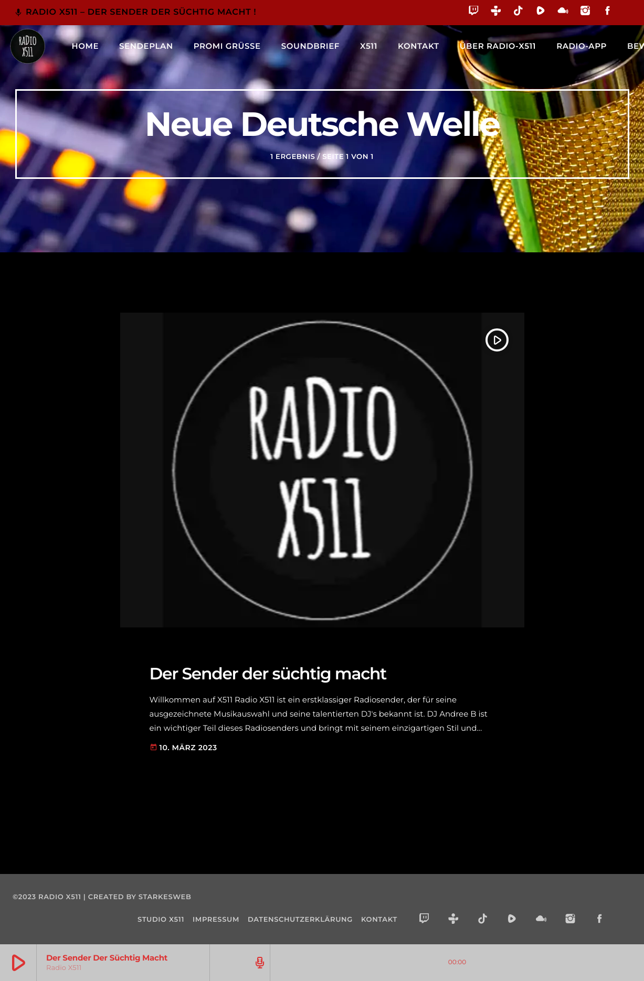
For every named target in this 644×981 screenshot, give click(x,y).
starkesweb (165, 897)
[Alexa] (624, 18)
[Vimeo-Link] (27, 46)
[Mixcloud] (563, 12)
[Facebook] (607, 12)
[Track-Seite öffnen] (258, 962)
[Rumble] (541, 12)
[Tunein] (496, 12)
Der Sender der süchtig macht (268, 674)
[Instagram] (585, 12)
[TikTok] (518, 12)
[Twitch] (474, 12)
